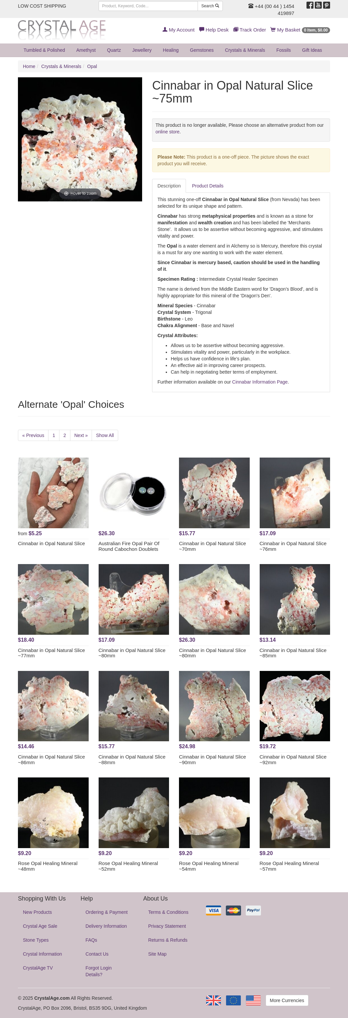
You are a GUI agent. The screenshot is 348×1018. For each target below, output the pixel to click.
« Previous (33, 435)
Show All (105, 435)
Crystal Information (42, 954)
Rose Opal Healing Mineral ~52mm (128, 866)
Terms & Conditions (168, 912)
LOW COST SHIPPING (42, 6)
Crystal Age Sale (40, 926)
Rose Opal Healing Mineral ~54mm (208, 866)
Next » (81, 435)
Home (29, 66)
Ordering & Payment (107, 912)
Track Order (249, 30)
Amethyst (86, 50)
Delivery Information (106, 926)
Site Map (157, 954)
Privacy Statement (167, 926)
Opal (92, 66)
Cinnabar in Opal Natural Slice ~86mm (51, 759)
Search (210, 6)
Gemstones (202, 50)
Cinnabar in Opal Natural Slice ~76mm (293, 546)
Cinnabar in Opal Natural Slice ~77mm (51, 653)
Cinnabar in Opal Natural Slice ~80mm (132, 653)
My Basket (300, 30)
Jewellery (141, 50)
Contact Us (97, 954)
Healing (171, 50)
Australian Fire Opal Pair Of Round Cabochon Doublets (129, 546)
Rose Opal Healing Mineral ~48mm (47, 866)
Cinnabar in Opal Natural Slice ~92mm (293, 759)
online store (167, 131)
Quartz (114, 50)
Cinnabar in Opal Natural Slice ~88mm (132, 759)
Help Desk (213, 30)
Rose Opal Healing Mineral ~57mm (289, 866)
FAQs (91, 940)
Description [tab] (169, 185)
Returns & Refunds (167, 940)
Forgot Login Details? (99, 971)
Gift (312, 50)
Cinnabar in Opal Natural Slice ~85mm (293, 653)
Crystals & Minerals (245, 50)
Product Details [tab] (207, 185)
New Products (37, 912)
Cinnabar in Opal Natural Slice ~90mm (212, 759)
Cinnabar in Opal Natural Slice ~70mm (212, 546)
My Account (178, 30)
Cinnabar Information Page (260, 382)
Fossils (283, 50)
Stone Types (36, 940)
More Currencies (287, 1000)
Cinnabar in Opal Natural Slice (51, 543)
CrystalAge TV (38, 968)
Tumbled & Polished (44, 50)
